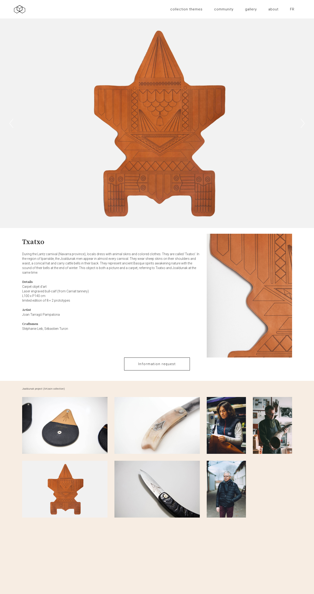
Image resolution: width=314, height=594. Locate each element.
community (223, 9)
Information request (157, 364)
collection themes (186, 9)
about (273, 9)
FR (292, 9)
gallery (251, 9)
